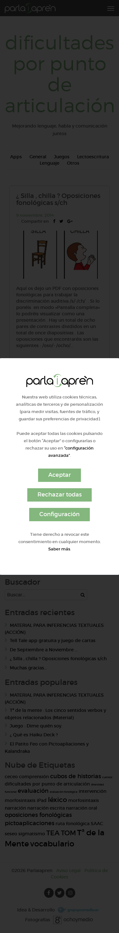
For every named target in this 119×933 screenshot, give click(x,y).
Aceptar (59, 474)
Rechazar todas (59, 494)
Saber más (59, 549)
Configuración (59, 514)
